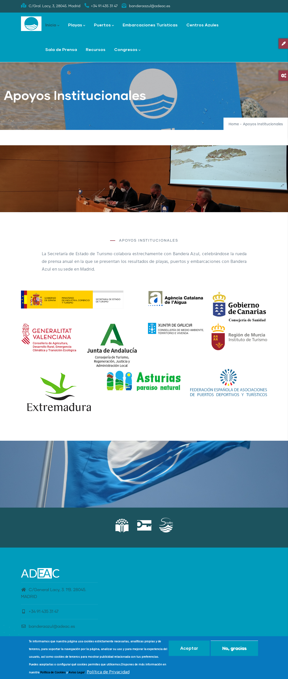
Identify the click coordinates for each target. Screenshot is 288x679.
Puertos (104, 25)
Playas (76, 25)
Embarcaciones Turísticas (150, 24)
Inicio (52, 25)
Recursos (95, 49)
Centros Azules (202, 24)
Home (234, 124)
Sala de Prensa (61, 49)
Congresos (127, 50)
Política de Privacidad (108, 672)
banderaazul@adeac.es (48, 626)
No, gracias (234, 648)
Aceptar (189, 648)
